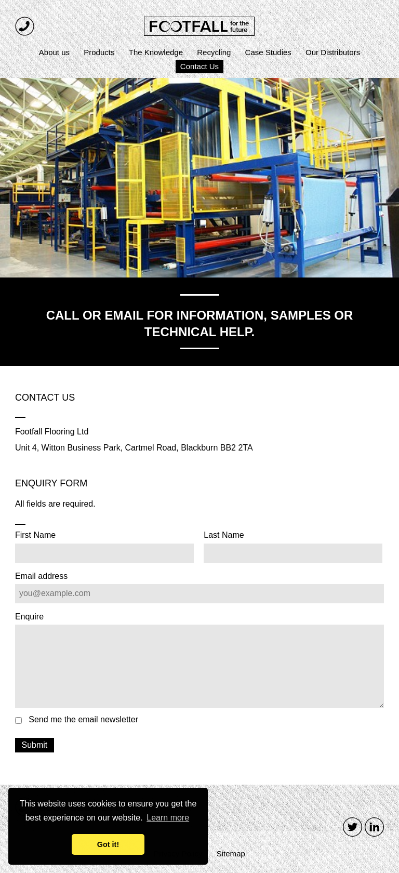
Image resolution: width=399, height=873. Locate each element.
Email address (41, 576)
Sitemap (231, 853)
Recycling (214, 52)
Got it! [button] (108, 844)
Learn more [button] (168, 817)
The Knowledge (156, 52)
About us (54, 52)
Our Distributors (332, 52)
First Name (35, 535)
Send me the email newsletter (83, 720)
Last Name (224, 535)
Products (99, 52)
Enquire (29, 617)
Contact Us (199, 66)
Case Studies (268, 52)
